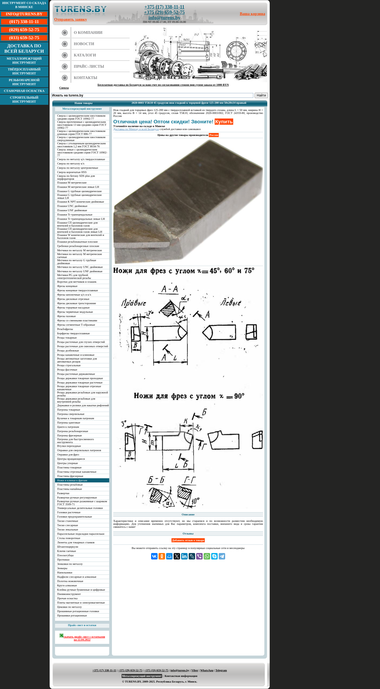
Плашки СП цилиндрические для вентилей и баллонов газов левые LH (79, 230)
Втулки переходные (69, 445)
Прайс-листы (89, 66)
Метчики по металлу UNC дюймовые (80, 266)
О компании (88, 32)
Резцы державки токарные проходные (80, 378)
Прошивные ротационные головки (78, 611)
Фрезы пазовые (66, 316)
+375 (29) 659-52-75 (164, 12)
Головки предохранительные (74, 516)
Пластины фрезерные (70, 476)
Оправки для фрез (68, 454)
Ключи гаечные (66, 551)
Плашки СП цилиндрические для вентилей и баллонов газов (77, 224)
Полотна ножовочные (70, 581)
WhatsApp (206, 670)
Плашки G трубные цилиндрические (79, 191)
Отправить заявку (70, 19)
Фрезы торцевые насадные (73, 307)
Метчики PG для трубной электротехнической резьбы (74, 276)
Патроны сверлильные (71, 413)
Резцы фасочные (67, 369)
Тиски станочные (67, 520)
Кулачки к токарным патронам (75, 418)
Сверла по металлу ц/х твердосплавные (81, 159)
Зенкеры (62, 568)
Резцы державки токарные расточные (80, 382)
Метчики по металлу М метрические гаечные (79, 256)
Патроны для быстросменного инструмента (75, 441)
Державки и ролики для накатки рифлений (83, 405)
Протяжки (63, 559)
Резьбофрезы (65, 329)
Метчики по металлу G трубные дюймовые (76, 262)
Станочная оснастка (24, 91)
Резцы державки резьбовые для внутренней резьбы (76, 400)
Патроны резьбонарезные (72, 431)
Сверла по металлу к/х (71, 163)
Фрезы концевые (67, 286)
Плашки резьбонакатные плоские (77, 241)
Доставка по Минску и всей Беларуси (136, 129)
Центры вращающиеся (71, 458)
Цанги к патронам (68, 426)
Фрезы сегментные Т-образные (76, 324)
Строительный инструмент (24, 99)
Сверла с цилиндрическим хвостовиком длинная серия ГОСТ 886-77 (81, 132)
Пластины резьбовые (70, 484)
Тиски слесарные (67, 525)
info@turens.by (164, 17)
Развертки (63, 493)
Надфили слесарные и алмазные (76, 576)
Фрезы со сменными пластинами (77, 320)
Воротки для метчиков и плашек (77, 281)
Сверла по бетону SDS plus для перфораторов (76, 177)
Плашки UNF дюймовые (72, 210)
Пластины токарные (69, 467)
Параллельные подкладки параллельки (80, 533)
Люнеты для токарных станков (75, 542)
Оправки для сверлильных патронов (79, 450)
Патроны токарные (68, 409)
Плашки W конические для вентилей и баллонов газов (80, 236)
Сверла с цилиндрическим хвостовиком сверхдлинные (81, 139)
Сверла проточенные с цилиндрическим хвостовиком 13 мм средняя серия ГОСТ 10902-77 (82, 124)
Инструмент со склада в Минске (24, 5)
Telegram (221, 670)
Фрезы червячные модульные (75, 311)
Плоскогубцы (65, 555)
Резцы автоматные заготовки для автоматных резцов (77, 360)
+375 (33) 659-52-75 (156, 670)
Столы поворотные (68, 538)
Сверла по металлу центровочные (77, 167)
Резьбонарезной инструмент (24, 82)
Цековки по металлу (69, 606)
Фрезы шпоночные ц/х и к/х (74, 294)
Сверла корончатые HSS (72, 172)
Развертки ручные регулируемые (77, 497)
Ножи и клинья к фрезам (72, 480)
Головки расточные (69, 512)
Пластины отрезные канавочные (76, 471)
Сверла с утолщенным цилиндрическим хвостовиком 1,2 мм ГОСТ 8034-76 (81, 145)
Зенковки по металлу (70, 563)
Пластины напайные (69, 488)
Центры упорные (67, 463)
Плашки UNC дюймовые (72, 205)
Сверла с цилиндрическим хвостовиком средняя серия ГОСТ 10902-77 (81, 117)
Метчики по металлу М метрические (79, 250)
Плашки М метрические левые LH (78, 186)
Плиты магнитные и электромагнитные (81, 602)
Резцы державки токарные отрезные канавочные (79, 388)
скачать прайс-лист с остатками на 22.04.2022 (82, 637)
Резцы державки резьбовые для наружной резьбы (82, 394)
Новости (84, 44)
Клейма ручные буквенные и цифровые (81, 589)
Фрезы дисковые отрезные (73, 298)
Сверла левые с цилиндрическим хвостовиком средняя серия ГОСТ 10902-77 (82, 152)
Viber (194, 670)
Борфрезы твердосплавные (73, 333)
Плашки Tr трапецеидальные (74, 214)
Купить (224, 121)
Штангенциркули (67, 546)
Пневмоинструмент (69, 594)
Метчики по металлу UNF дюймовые (80, 271)
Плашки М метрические (72, 182)
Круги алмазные (67, 585)
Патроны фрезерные (69, 435)
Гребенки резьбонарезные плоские (78, 246)
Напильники (64, 572)
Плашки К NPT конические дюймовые (80, 201)
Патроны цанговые (68, 422)
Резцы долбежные (68, 350)
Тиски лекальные (67, 529)
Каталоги (85, 55)
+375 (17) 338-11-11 (164, 7)
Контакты (85, 78)
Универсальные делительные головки (80, 508)
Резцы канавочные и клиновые (75, 354)
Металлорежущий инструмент (24, 60)
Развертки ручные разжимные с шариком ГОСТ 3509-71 (82, 503)
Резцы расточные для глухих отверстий (81, 341)
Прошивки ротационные (72, 615)
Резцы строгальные (69, 365)
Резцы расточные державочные (76, 373)
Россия (213, 135)
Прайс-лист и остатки (82, 625)
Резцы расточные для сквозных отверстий (82, 346)
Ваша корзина (252, 14)
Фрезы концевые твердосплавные (77, 290)
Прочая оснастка (67, 598)
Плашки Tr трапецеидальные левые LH (81, 218)
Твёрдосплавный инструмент (24, 71)
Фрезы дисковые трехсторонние (76, 303)
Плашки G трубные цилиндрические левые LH (79, 196)
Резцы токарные (67, 337)
